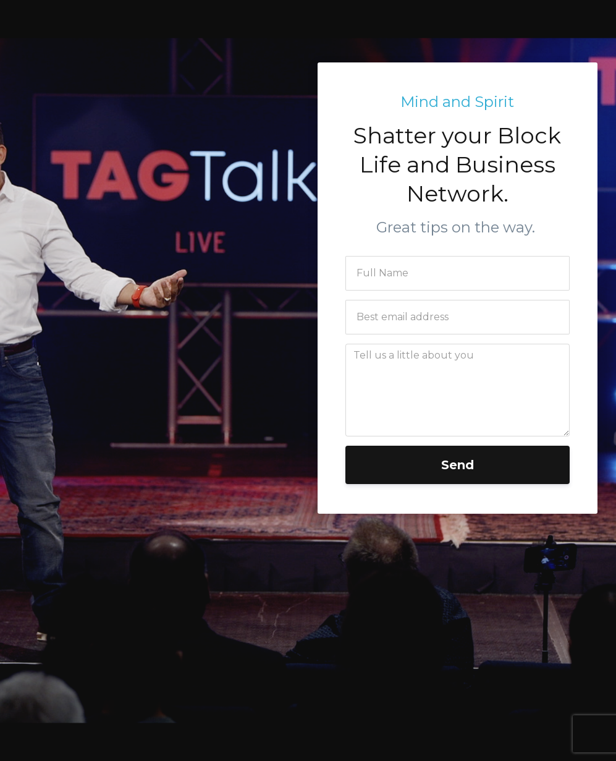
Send (457, 464)
